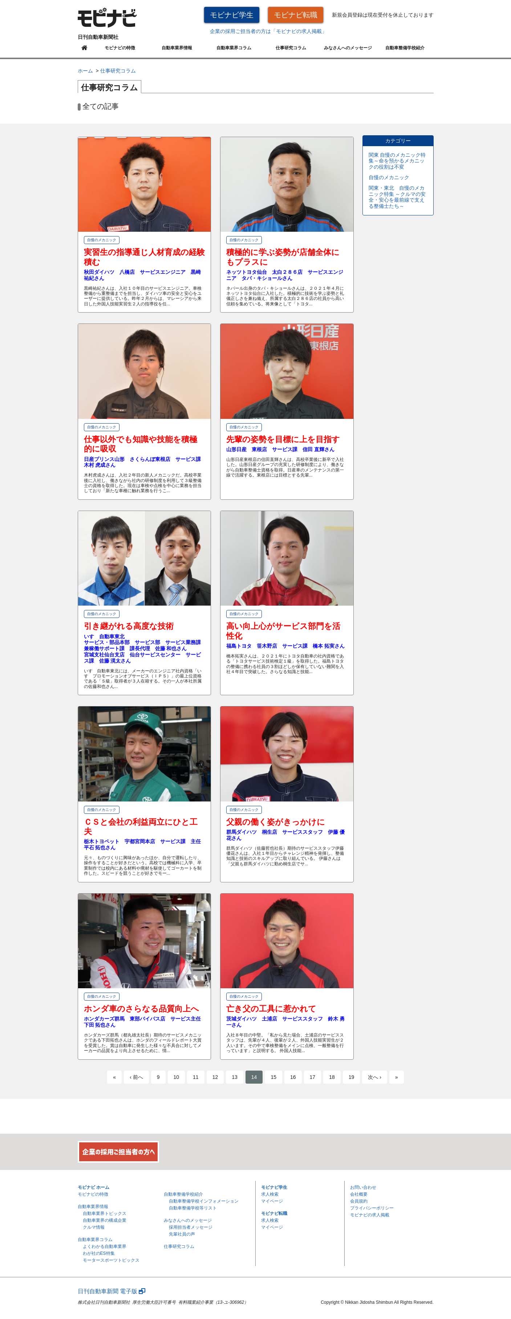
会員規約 (359, 1201)
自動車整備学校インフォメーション (204, 1201)
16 (293, 1077)
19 (351, 1077)
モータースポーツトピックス (111, 1260)
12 (215, 1077)
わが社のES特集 (99, 1253)
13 (235, 1077)
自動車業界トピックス (104, 1213)
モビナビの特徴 (120, 47)
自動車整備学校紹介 (405, 47)
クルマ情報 (94, 1227)
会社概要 (359, 1194)
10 (176, 1077)
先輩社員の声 (182, 1234)
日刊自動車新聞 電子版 (112, 1291)
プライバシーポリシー (372, 1208)
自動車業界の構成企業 (104, 1220)
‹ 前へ (136, 1077)
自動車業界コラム (233, 47)
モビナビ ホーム (93, 1187)
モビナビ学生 (232, 15)
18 (332, 1077)
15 (273, 1077)
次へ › (374, 1077)
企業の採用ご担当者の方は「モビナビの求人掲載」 (268, 31)
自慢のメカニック (389, 177)
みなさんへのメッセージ (348, 47)
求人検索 (270, 1194)
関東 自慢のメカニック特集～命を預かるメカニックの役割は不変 (397, 161)
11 (196, 1077)
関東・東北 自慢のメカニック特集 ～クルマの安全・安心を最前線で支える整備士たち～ (397, 197)
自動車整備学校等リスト (193, 1208)
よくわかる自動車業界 (104, 1246)
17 (313, 1077)
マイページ (272, 1201)
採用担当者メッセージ (190, 1227)
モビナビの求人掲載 (369, 1214)
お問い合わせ (363, 1187)
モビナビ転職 (295, 15)
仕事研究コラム (291, 47)
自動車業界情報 (177, 47)
